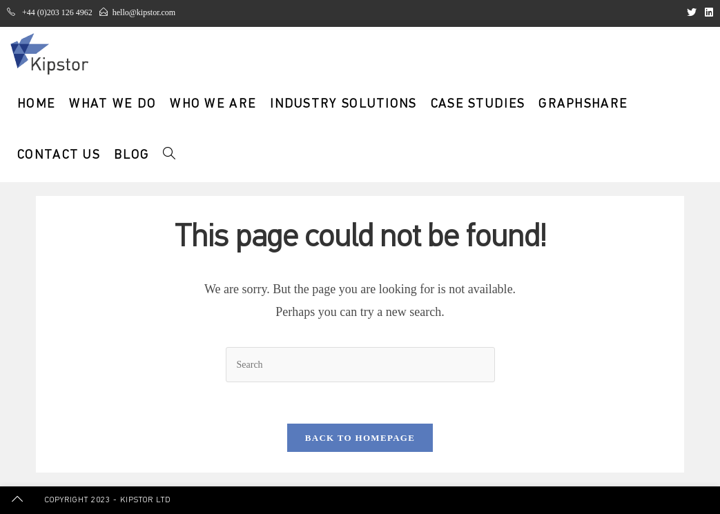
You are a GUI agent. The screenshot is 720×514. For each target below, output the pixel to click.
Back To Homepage (360, 438)
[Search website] (169, 155)
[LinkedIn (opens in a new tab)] (707, 13)
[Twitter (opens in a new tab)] (692, 13)
